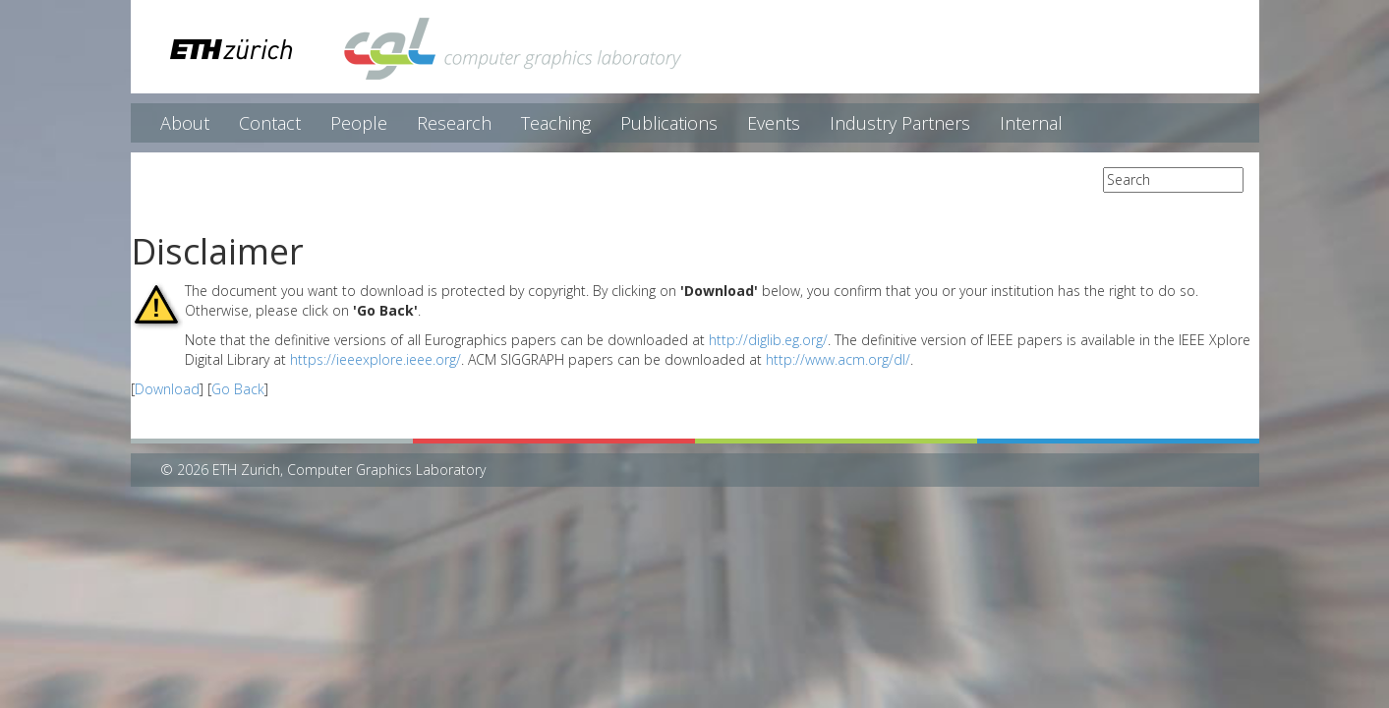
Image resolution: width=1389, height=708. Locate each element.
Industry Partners (900, 123)
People (358, 123)
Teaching (556, 123)
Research (454, 123)
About (184, 123)
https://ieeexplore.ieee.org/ (375, 359)
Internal (1031, 123)
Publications (669, 123)
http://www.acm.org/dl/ (838, 359)
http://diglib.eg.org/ (768, 339)
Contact (270, 123)
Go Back (237, 389)
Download (167, 389)
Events (773, 123)
